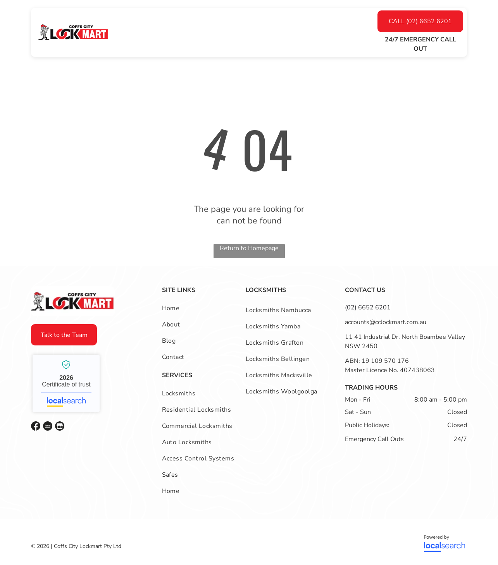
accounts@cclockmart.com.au (385, 322)
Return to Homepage (249, 248)
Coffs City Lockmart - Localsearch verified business (66, 383)
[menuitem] (154, 32)
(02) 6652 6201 (368, 307)
